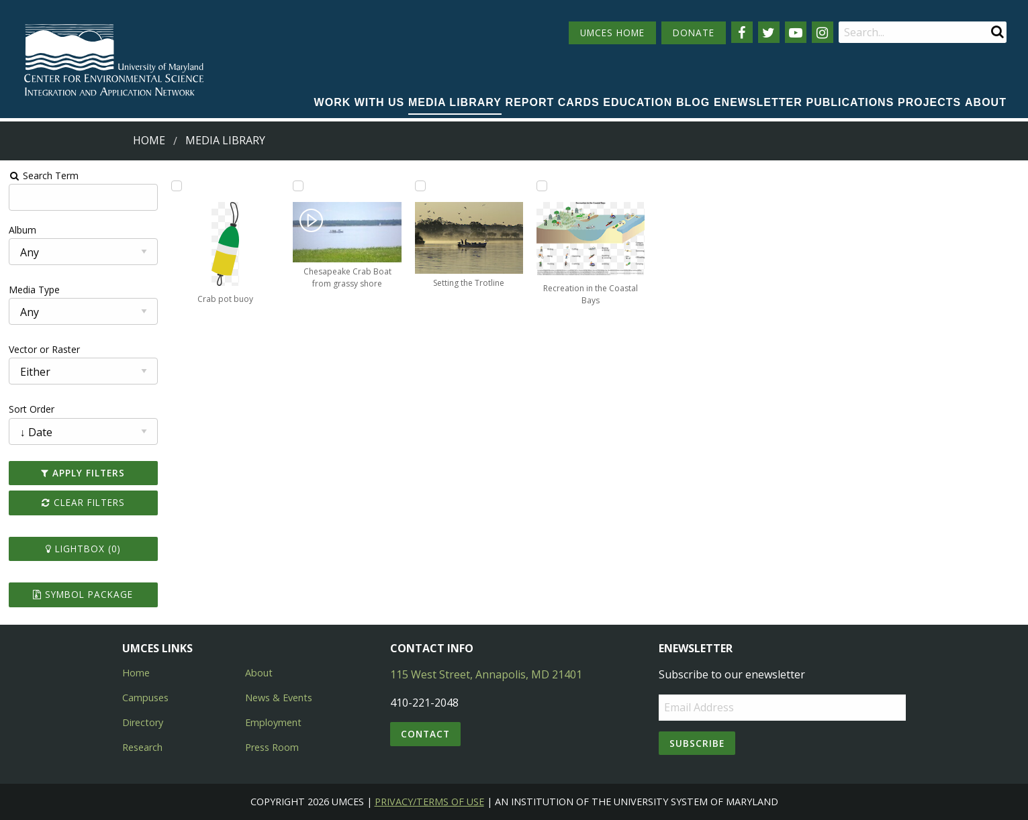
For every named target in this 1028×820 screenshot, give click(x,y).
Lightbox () (83, 548)
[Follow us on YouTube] (795, 32)
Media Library (455, 102)
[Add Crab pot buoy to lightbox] (176, 186)
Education (637, 102)
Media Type (34, 289)
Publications (850, 102)
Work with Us (359, 102)
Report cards (553, 102)
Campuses (145, 697)
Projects (929, 102)
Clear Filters (83, 502)
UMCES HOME (612, 32)
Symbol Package (83, 594)
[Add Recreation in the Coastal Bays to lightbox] (541, 186)
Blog (693, 102)
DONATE (693, 32)
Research (142, 747)
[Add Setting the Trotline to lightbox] (420, 186)
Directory (142, 722)
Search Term (44, 175)
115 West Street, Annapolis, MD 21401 (486, 674)
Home (149, 140)
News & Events (278, 697)
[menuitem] (359, 103)
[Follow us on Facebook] (742, 32)
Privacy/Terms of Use (429, 801)
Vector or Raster (44, 349)
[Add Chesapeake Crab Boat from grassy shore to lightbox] (298, 186)
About (986, 102)
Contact (425, 733)
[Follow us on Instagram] (822, 32)
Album (22, 229)
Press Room (272, 747)
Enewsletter (758, 102)
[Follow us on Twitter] (769, 32)
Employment (273, 722)
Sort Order (31, 409)
